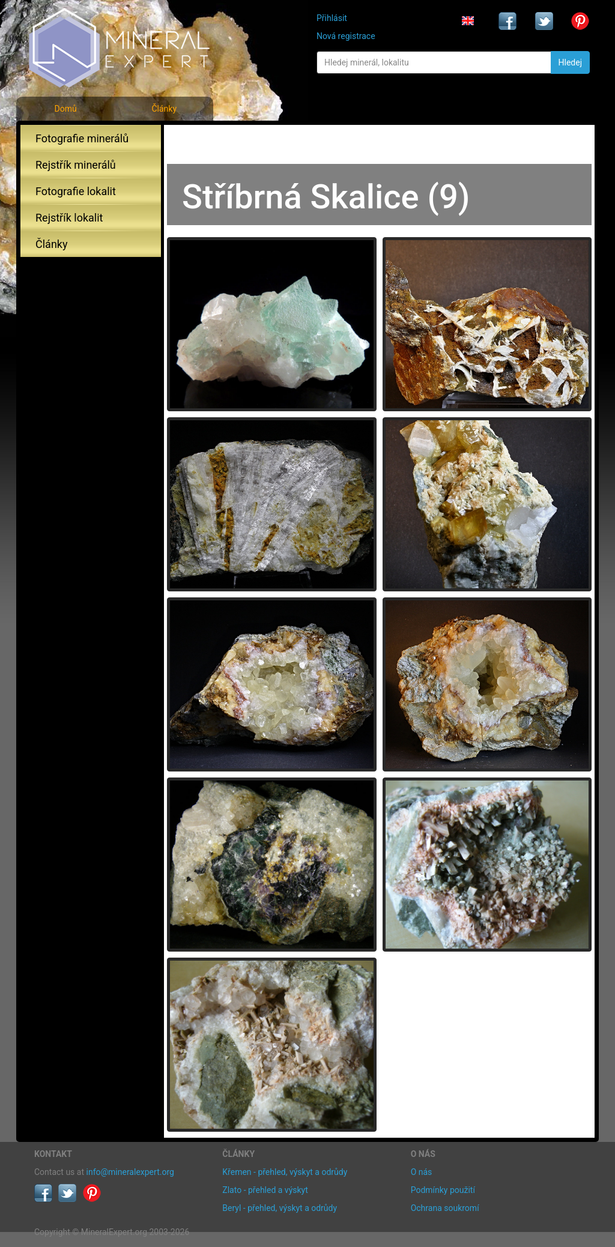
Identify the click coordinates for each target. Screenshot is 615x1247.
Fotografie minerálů (82, 138)
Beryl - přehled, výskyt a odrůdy (279, 1208)
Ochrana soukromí (445, 1208)
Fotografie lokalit (75, 191)
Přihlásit (332, 18)
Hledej (570, 62)
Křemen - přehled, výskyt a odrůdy (284, 1172)
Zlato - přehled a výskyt (265, 1190)
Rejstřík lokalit (69, 217)
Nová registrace (346, 36)
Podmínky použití (443, 1190)
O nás (421, 1172)
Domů (65, 108)
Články (164, 108)
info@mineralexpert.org (130, 1172)
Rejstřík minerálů (75, 165)
